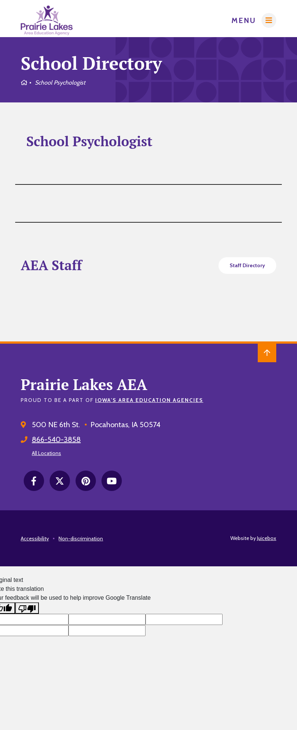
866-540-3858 (56, 439)
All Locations (46, 453)
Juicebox (266, 538)
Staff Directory (247, 265)
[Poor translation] (27, 608)
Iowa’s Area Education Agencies (149, 400)
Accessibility (35, 538)
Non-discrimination (81, 538)
